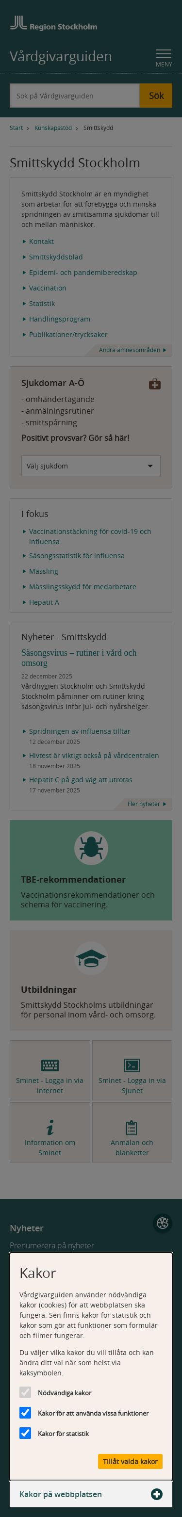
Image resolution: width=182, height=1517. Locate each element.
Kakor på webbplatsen (91, 1494)
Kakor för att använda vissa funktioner (93, 1413)
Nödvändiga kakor (64, 1392)
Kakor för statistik (63, 1433)
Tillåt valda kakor (130, 1461)
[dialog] (91, 1367)
